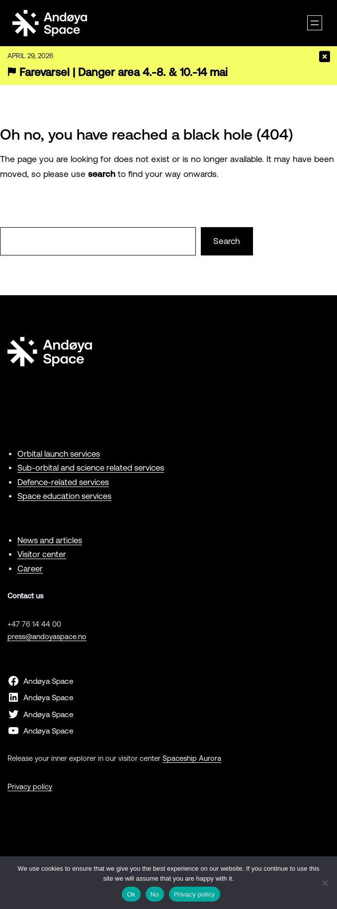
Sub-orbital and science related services (90, 467)
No (155, 894)
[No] (325, 883)
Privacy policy (29, 786)
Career (30, 568)
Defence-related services (63, 482)
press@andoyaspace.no (46, 636)
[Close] (325, 57)
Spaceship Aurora (192, 758)
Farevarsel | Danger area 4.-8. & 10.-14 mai (123, 72)
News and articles (49, 540)
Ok (131, 894)
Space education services (64, 496)
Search (226, 241)
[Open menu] (314, 22)
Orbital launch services (58, 453)
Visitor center (41, 554)
